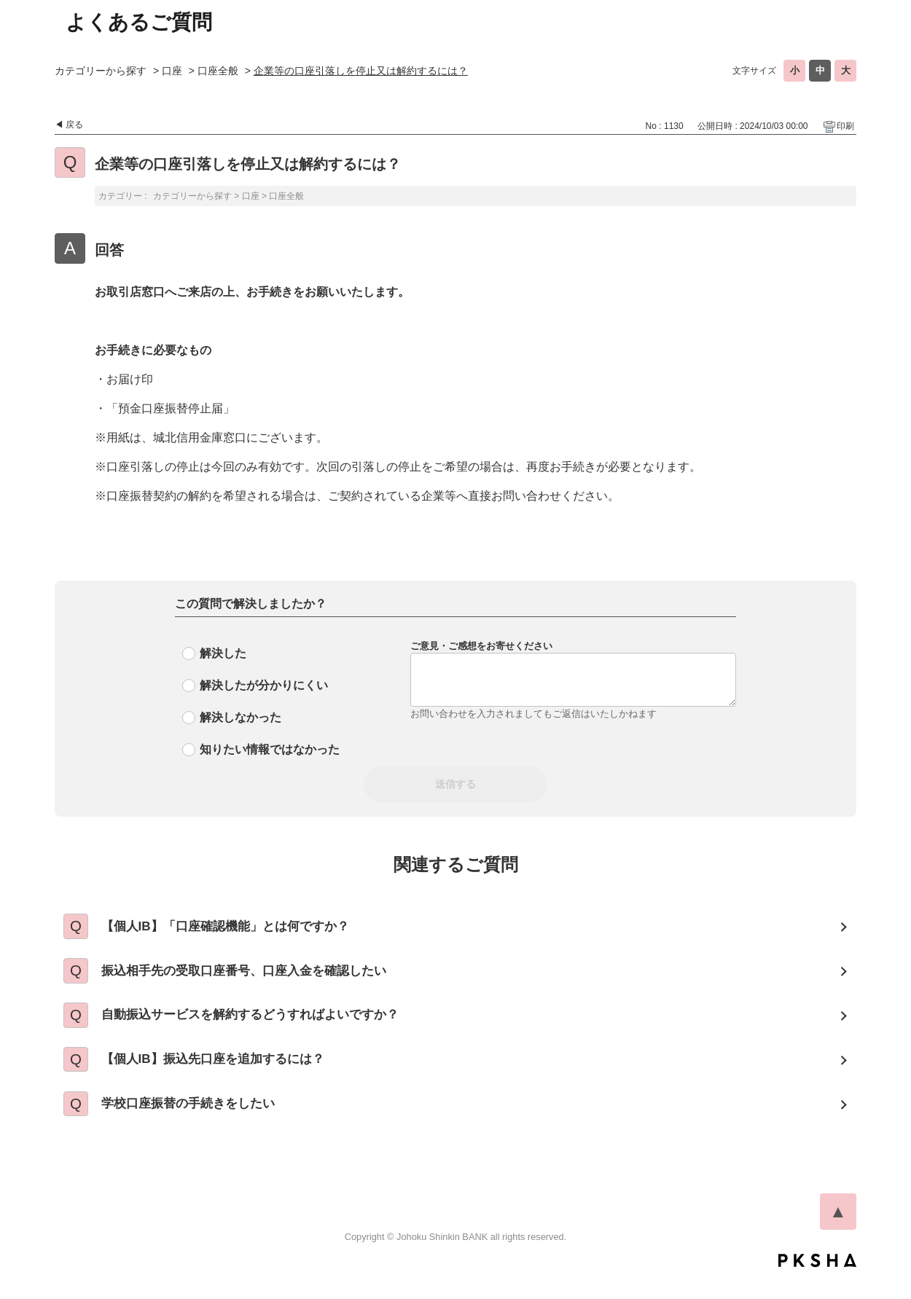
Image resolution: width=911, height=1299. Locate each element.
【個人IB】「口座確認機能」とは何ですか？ (238, 928)
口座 (172, 70)
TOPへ (838, 1233)
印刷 (845, 126)
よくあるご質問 (139, 22)
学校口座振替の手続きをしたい (199, 1123)
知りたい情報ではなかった (270, 749)
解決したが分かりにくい (264, 685)
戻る (74, 124)
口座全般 (218, 70)
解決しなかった (240, 717)
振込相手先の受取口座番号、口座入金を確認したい (258, 977)
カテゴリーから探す (100, 70)
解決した (223, 653)
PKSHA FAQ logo (817, 1282)
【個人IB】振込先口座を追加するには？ (225, 1074)
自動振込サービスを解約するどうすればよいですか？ (264, 1026)
